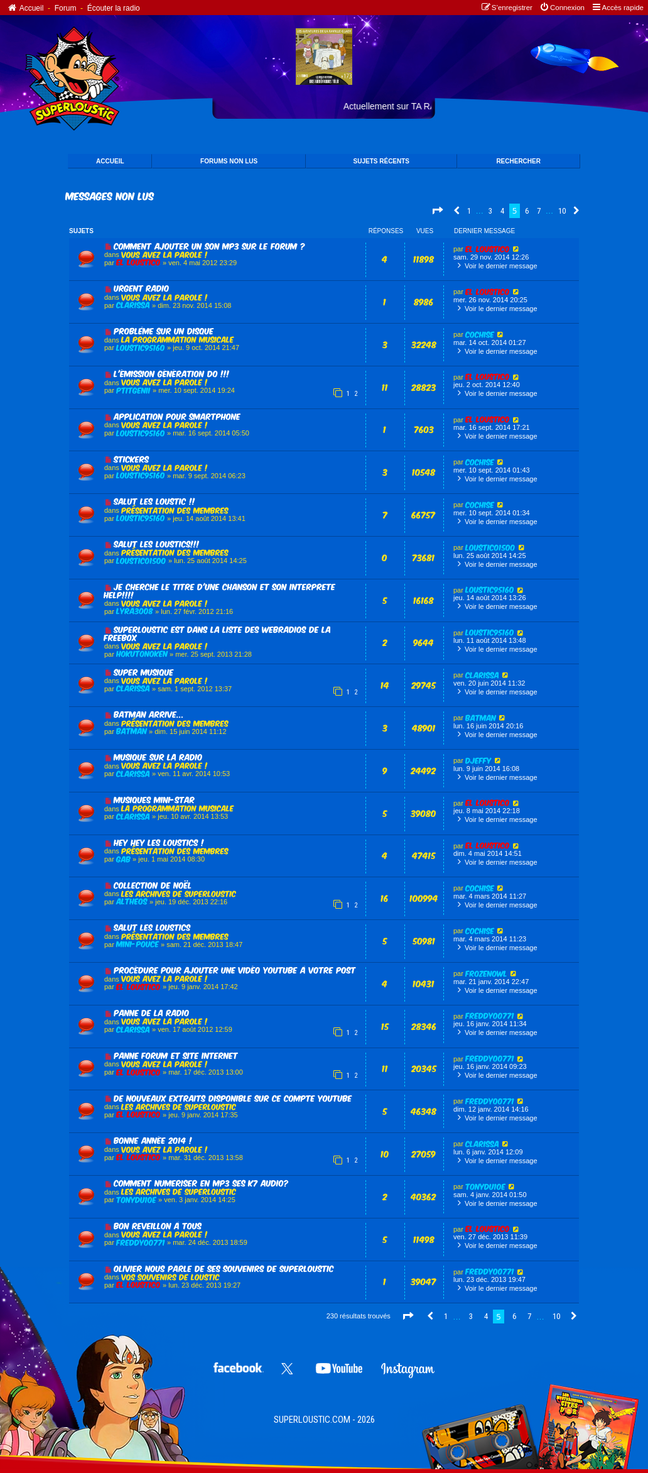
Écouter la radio (113, 8)
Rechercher (518, 161)
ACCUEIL (110, 161)
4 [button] (502, 211)
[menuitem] (562, 8)
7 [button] (539, 211)
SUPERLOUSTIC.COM (312, 1419)
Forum (66, 8)
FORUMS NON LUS (228, 161)
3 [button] (490, 211)
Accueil (24, 8)
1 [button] (469, 211)
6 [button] (527, 211)
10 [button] (562, 211)
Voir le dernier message (495, 265)
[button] (437, 211)
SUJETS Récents (381, 161)
